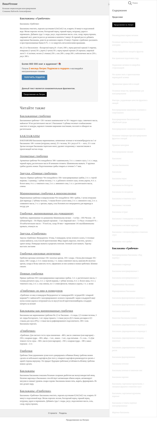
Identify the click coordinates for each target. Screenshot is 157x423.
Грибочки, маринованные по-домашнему (47, 213)
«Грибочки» (28, 330)
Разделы (63, 413)
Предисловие (117, 17)
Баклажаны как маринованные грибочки (46, 310)
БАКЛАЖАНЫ (30, 136)
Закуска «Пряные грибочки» (38, 173)
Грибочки (26, 350)
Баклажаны (27, 370)
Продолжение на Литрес (124, 25)
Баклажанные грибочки (35, 116)
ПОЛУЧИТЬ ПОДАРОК (34, 77)
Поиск (132, 3)
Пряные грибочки (31, 273)
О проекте (52, 413)
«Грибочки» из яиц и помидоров (41, 290)
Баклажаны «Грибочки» (35, 390)
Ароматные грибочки (34, 156)
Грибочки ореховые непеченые (40, 253)
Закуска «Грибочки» (33, 233)
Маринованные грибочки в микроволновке (48, 193)
